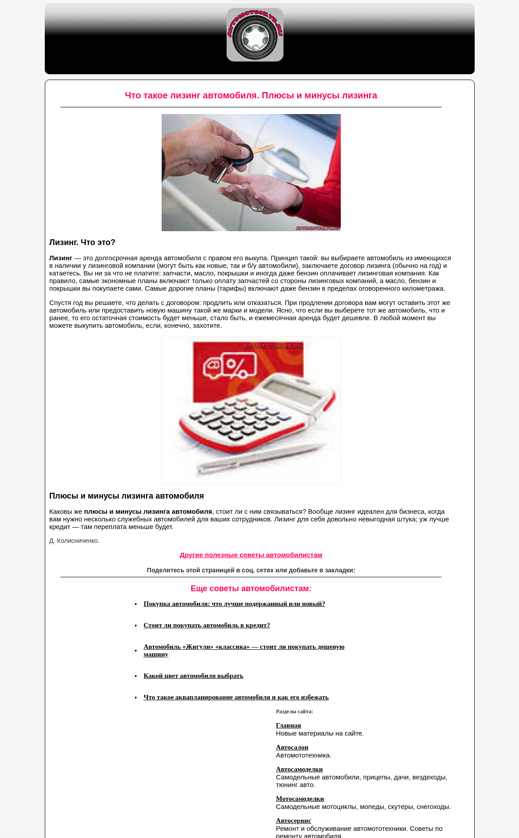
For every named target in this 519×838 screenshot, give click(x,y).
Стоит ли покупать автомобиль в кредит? (207, 625)
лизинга (378, 265)
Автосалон (292, 747)
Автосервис (293, 820)
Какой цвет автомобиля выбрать (194, 675)
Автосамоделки (299, 769)
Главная (288, 725)
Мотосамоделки (300, 798)
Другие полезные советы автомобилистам (251, 555)
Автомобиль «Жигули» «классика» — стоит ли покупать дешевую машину (244, 650)
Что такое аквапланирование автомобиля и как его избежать (236, 697)
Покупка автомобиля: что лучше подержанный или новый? (235, 603)
